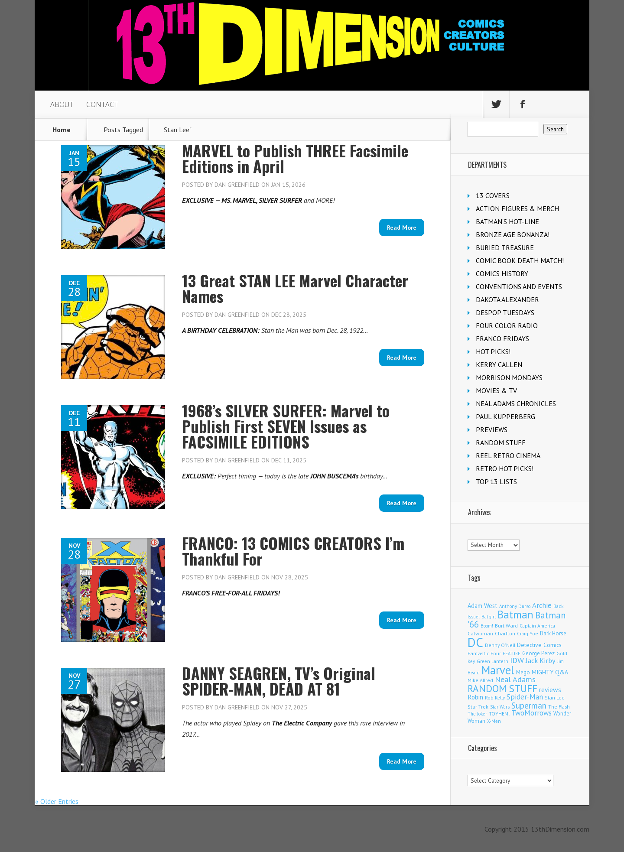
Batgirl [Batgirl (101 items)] (488, 616)
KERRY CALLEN (499, 364)
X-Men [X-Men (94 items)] (494, 721)
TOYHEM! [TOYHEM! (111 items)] (499, 713)
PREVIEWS (491, 429)
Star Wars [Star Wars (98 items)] (500, 707)
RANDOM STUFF (501, 442)
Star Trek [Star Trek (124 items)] (478, 706)
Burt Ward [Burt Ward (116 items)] (506, 625)
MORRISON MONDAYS (509, 377)
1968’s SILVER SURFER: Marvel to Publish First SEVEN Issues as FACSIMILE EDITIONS (286, 426)
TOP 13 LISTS (496, 481)
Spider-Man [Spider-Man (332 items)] (525, 697)
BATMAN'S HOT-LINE (507, 221)
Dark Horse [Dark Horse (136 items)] (553, 633)
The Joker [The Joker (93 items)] (477, 714)
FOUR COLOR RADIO (507, 325)
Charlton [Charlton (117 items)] (505, 633)
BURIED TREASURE (505, 247)
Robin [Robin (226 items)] (475, 697)
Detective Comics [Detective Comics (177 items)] (539, 645)
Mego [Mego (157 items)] (523, 672)
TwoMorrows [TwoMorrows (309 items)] (531, 713)
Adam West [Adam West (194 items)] (482, 606)
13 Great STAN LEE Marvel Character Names (295, 288)
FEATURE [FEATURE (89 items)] (511, 653)
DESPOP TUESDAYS (505, 312)
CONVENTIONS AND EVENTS (519, 286)
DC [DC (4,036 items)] (475, 642)
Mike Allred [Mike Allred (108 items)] (480, 680)
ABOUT (61, 104)
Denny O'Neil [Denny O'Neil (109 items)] (500, 645)
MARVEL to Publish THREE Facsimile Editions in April (295, 158)
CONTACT (102, 104)
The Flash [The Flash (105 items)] (559, 706)
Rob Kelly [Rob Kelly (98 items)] (495, 698)
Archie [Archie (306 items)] (542, 605)
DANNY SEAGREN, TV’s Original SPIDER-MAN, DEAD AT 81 (278, 680)
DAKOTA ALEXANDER (507, 299)
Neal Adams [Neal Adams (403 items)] (515, 679)
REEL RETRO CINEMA (508, 455)
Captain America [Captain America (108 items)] (537, 625)
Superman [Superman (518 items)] (528, 705)
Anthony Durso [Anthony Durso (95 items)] (514, 606)
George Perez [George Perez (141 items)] (538, 653)
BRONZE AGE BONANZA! (512, 234)
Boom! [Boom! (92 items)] (487, 626)
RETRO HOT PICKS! (504, 468)
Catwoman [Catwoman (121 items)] (480, 633)
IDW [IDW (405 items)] (517, 660)
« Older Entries (56, 801)
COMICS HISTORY (502, 273)
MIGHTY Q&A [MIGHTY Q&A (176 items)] (550, 672)
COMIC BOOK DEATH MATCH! (520, 260)
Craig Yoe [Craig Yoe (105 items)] (527, 633)
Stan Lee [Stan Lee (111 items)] (555, 697)
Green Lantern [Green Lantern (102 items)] (492, 661)
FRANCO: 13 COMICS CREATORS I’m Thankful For (293, 550)
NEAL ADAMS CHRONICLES (516, 403)
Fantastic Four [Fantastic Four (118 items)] (484, 653)
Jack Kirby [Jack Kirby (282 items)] (541, 660)
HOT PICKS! (493, 351)
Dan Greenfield (237, 185)
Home (61, 129)
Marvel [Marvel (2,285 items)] (497, 670)
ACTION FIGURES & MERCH (517, 208)
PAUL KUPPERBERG (505, 416)
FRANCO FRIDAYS (502, 338)
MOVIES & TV (496, 390)
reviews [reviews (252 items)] (550, 689)
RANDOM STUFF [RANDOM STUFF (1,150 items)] (502, 688)
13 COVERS (493, 195)
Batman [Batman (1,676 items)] (515, 614)
